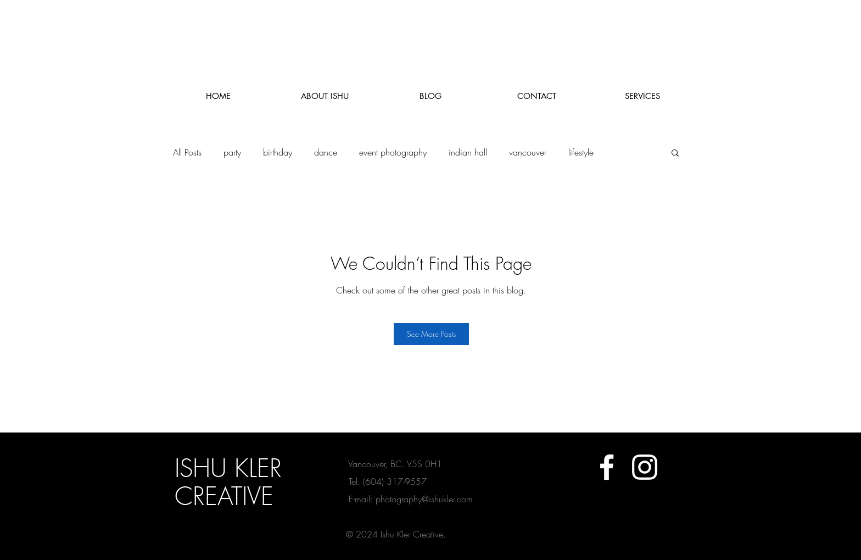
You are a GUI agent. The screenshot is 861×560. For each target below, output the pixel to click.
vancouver (527, 152)
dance (325, 152)
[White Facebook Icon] (607, 467)
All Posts (187, 152)
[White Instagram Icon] (645, 467)
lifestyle (581, 152)
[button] (675, 152)
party (232, 152)
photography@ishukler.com (424, 499)
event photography (393, 152)
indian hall (468, 152)
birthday (277, 152)
